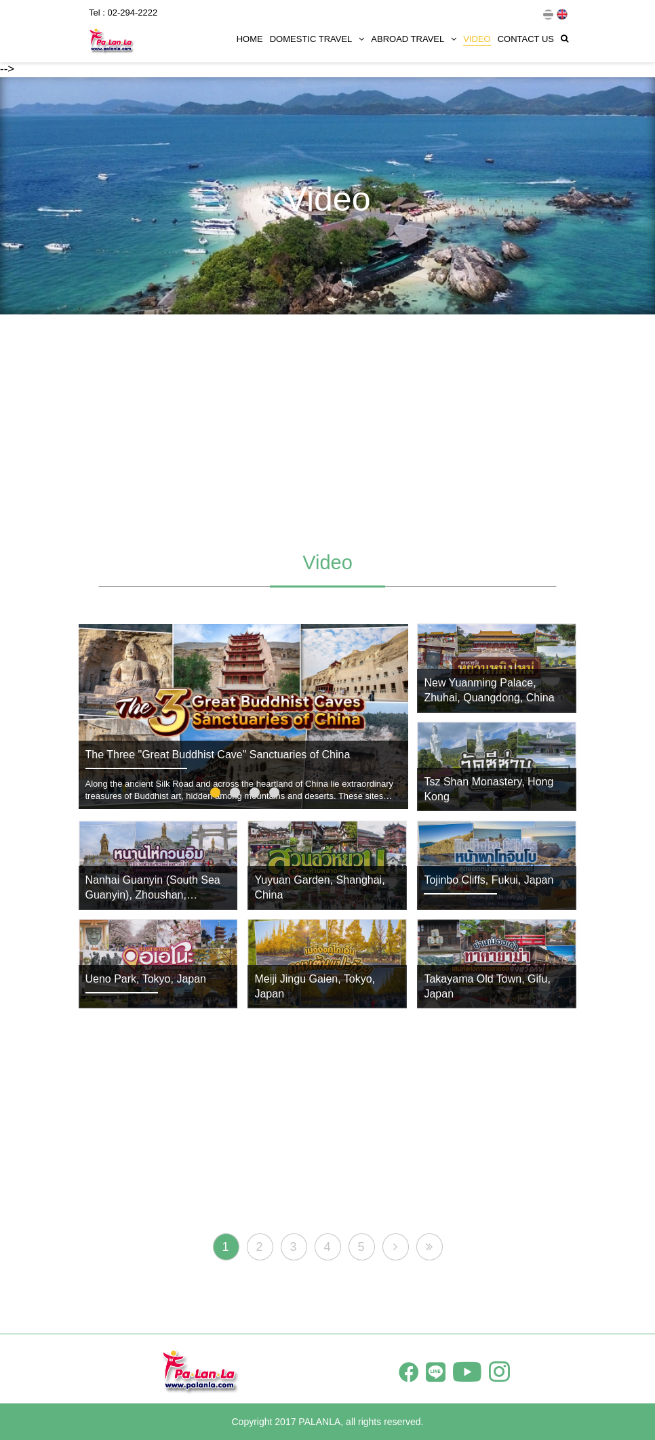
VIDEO (476, 39)
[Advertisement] (327, 426)
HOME (250, 39)
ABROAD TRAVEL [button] (413, 39)
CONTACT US (526, 39)
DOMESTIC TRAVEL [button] (317, 39)
